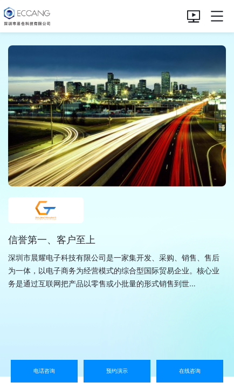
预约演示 (117, 371)
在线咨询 (190, 371)
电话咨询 (44, 371)
